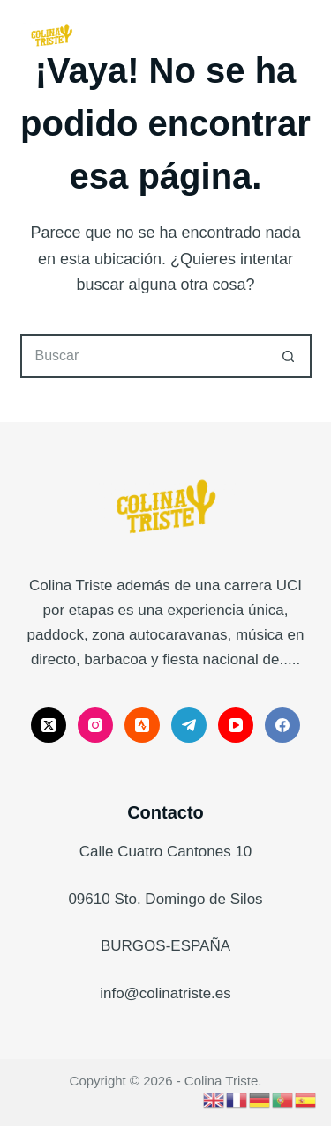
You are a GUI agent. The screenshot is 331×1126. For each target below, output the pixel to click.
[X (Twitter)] (48, 725)
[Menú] (304, 35)
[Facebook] (282, 725)
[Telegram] (189, 725)
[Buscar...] (143, 356)
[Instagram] (95, 725)
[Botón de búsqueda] (289, 356)
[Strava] (142, 725)
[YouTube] (235, 725)
